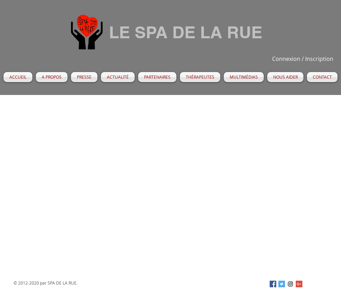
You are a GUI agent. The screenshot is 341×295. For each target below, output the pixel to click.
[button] (51, 77)
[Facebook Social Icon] (273, 284)
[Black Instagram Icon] (290, 284)
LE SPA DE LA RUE (185, 32)
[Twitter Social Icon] (281, 284)
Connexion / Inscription (302, 59)
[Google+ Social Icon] (299, 284)
